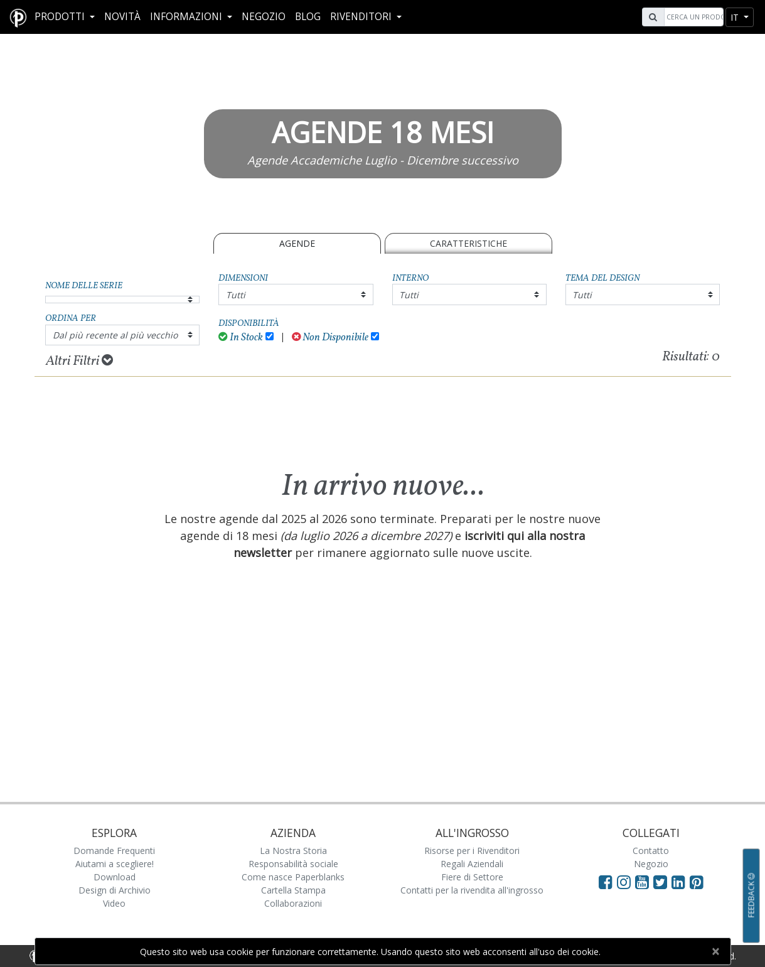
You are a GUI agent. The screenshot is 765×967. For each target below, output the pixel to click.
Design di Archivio (114, 890)
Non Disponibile (330, 337)
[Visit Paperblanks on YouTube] (644, 881)
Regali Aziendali (472, 864)
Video (114, 903)
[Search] (692, 17)
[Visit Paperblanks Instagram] (624, 881)
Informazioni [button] (187, 16)
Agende (297, 243)
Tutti (235, 295)
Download (115, 877)
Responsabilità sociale (293, 864)
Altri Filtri (79, 361)
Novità (122, 16)
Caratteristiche (468, 243)
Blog (308, 16)
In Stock (240, 337)
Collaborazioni (293, 903)
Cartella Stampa (293, 890)
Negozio (264, 16)
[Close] (715, 951)
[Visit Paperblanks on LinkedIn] (680, 881)
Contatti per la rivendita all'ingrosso (471, 890)
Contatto (651, 850)
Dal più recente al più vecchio (115, 335)
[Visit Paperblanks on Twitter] (662, 881)
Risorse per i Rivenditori (472, 850)
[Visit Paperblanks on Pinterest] (696, 881)
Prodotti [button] (61, 16)
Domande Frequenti (114, 850)
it (735, 17)
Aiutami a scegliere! (114, 864)
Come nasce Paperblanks (293, 877)
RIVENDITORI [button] (362, 16)
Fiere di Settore (472, 877)
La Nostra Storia (293, 850)
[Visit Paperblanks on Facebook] (606, 881)
